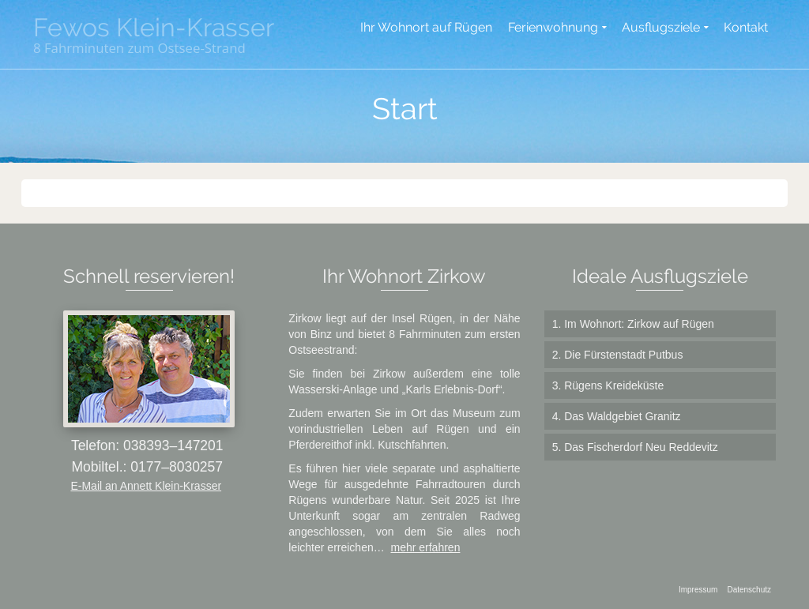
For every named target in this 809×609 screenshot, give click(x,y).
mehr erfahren (426, 547)
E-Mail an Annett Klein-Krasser (145, 485)
